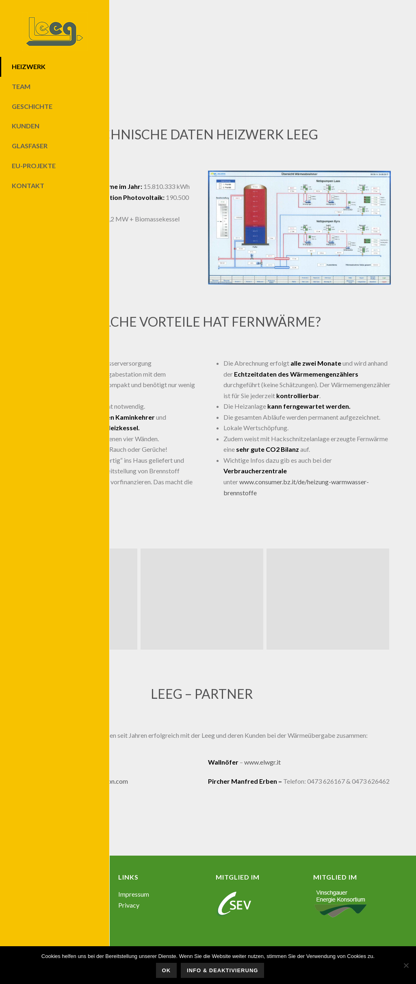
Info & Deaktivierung (222, 970)
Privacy (128, 905)
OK (166, 970)
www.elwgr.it (262, 762)
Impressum (133, 894)
